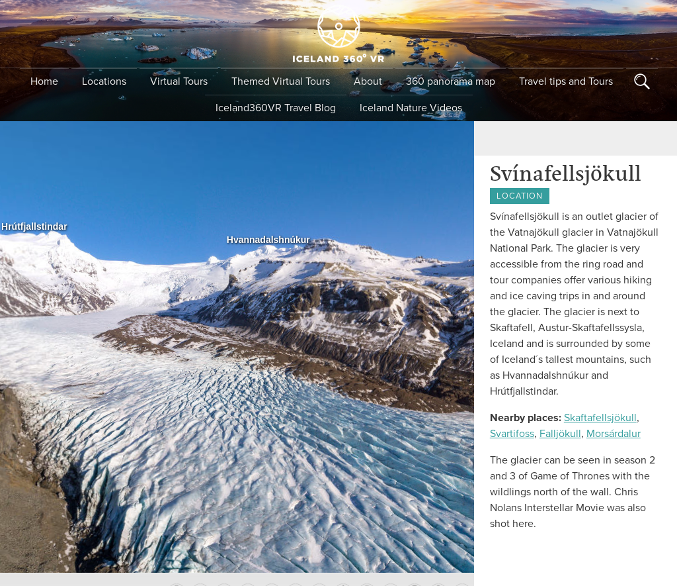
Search (642, 81)
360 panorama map (450, 81)
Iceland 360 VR (338, 34)
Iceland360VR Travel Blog (276, 108)
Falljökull (560, 433)
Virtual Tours (179, 81)
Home (44, 81)
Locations (104, 81)
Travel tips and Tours (566, 81)
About (368, 81)
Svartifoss (512, 433)
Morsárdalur (613, 433)
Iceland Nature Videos (411, 108)
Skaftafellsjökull (600, 417)
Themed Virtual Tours (280, 81)
